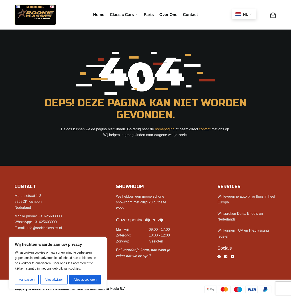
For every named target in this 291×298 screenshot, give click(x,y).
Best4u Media (108, 289)
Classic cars (125, 15)
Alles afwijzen (54, 279)
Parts (149, 14)
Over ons (168, 14)
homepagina (165, 129)
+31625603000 (50, 216)
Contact (190, 14)
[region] (58, 263)
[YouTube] (232, 256)
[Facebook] (219, 256)
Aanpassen (27, 279)
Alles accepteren (85, 279)
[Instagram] (225, 256)
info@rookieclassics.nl (44, 228)
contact (205, 129)
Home (98, 14)
